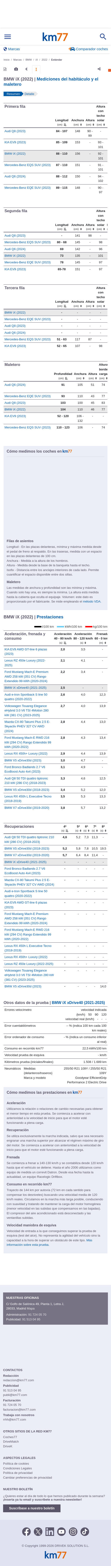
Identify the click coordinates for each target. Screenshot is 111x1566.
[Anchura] (78, 115)
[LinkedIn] (49, 1531)
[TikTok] (85, 1531)
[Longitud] (62, 115)
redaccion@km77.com (18, 1380)
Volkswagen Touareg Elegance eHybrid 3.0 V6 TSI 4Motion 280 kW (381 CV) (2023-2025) (27, 710)
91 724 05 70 (37, 1314)
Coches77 (10, 1437)
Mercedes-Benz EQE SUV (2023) (28, 187)
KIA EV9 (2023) (15, 142)
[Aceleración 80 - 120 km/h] (83, 638)
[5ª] (78, 828)
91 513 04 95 (31, 1319)
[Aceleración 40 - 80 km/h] (63, 638)
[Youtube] (61, 1531)
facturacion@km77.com (19, 1409)
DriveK (7, 1446)
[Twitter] (38, 1531)
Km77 (55, 36)
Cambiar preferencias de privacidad (27, 1477)
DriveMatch (11, 1441)
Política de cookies (16, 1463)
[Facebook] (26, 1531)
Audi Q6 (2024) (15, 176)
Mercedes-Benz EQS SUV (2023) (28, 165)
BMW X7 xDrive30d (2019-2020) (27, 808)
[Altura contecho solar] (100, 115)
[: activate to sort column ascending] (107, 115)
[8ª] (103, 828)
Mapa (31, 1308)
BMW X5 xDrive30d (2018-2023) (27, 790)
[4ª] (65, 828)
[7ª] (95, 828)
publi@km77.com (15, 1395)
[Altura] (90, 115)
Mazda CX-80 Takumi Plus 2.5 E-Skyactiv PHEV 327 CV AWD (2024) (27, 726)
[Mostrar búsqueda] (103, 36)
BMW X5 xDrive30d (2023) (23, 760)
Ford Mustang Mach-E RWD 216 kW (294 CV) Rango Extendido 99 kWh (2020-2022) (28, 742)
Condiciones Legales (17, 1468)
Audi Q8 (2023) (15, 131)
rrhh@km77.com (14, 1419)
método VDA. (92, 601)
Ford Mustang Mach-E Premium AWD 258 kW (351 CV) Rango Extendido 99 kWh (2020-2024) (26, 676)
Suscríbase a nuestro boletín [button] (32, 1508)
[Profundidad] (63, 371)
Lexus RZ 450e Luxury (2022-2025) (29, 964)
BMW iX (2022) (15, 153)
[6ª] (86, 828)
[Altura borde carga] (103, 371)
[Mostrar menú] (7, 37)
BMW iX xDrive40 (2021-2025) (25, 687)
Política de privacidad (18, 1473)
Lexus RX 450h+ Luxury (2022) (26, 753)
